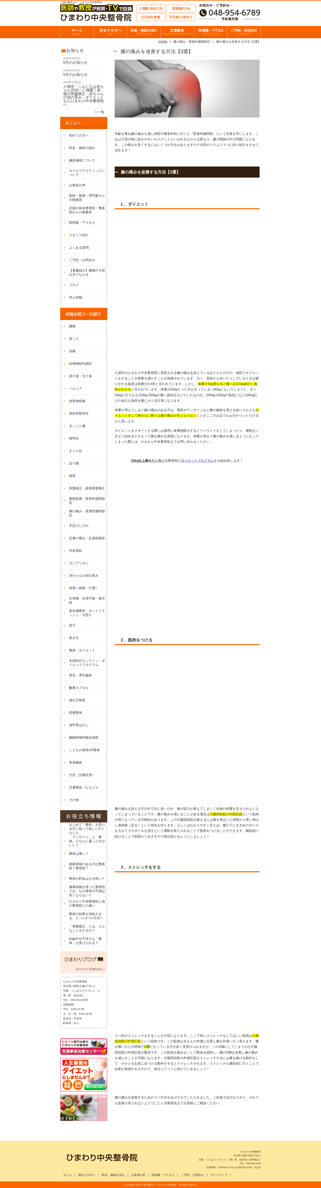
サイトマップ (218, 1175)
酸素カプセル (79, 687)
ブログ (74, 285)
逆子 (72, 625)
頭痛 (72, 351)
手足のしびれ (79, 525)
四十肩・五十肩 (80, 376)
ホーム (77, 32)
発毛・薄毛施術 (80, 675)
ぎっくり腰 (77, 426)
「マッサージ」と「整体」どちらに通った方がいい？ (87, 841)
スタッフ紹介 (79, 235)
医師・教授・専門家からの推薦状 (87, 197)
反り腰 (74, 463)
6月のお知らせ (75, 62)
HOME (162, 41)
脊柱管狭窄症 (79, 413)
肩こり (74, 338)
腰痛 (72, 326)
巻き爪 (74, 638)
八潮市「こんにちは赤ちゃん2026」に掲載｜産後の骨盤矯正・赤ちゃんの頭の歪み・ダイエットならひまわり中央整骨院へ (83, 96)
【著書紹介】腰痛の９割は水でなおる (87, 272)
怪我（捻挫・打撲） (83, 588)
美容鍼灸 (75, 762)
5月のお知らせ (75, 75)
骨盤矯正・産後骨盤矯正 (87, 488)
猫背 (72, 476)
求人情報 (75, 297)
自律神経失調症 (80, 363)
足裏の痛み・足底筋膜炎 (87, 538)
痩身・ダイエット (82, 650)
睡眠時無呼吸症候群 (83, 737)
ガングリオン (79, 563)
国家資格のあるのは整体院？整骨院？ (87, 866)
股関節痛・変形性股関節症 (87, 501)
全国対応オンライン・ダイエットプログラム (87, 663)
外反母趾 (75, 550)
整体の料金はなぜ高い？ (87, 878)
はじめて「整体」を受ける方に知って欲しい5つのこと (87, 829)
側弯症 (74, 438)
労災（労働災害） (82, 775)
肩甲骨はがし (79, 725)
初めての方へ (110, 32)
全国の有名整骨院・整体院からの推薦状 (87, 210)
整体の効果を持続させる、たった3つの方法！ (86, 916)
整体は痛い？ (79, 853)
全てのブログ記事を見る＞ (90, 969)
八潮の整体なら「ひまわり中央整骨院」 (159, 1185)
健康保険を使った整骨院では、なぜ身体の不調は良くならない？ (87, 891)
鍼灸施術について (82, 160)
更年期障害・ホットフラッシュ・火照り (87, 613)
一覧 (101, 112)
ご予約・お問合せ (244, 32)
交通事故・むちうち (177, 32)
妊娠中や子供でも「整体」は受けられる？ (85, 941)
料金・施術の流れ (143, 32)
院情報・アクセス (210, 32)
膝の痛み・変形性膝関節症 (191, 41)
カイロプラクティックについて (87, 173)
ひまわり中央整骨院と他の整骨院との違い (87, 903)
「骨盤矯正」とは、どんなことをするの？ (87, 928)
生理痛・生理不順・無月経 (87, 600)
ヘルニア (75, 388)
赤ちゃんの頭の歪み (83, 575)
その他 (74, 800)
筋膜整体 (75, 712)
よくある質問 (79, 247)
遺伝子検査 (77, 700)
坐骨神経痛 (77, 401)
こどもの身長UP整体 (84, 750)
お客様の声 (77, 185)
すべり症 (75, 451)
